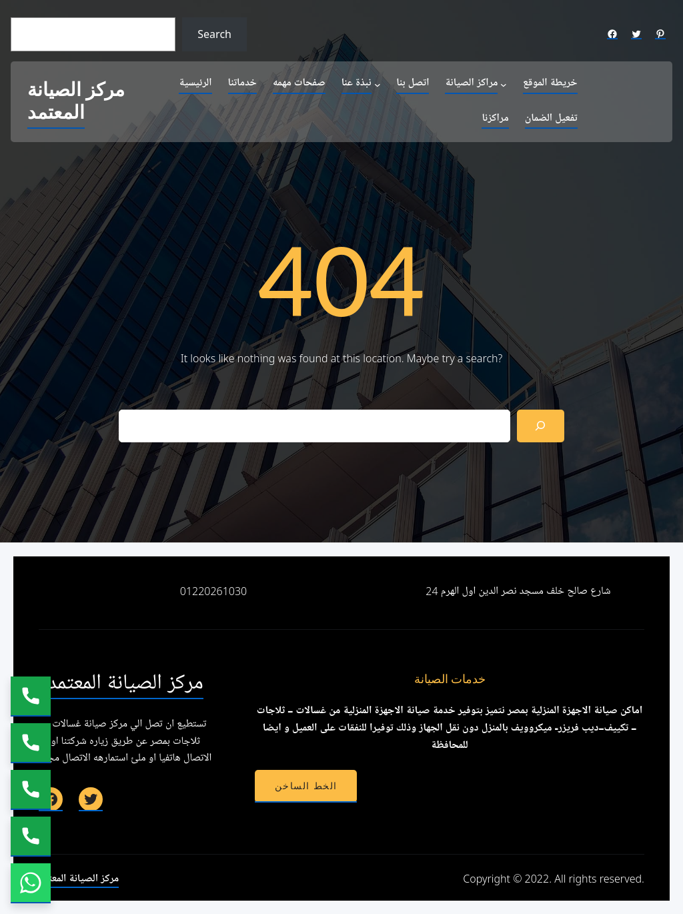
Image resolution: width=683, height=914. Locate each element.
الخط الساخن (306, 786)
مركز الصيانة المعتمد (76, 102)
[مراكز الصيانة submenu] (503, 84)
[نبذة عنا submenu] (377, 84)
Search (214, 34)
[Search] (540, 426)
